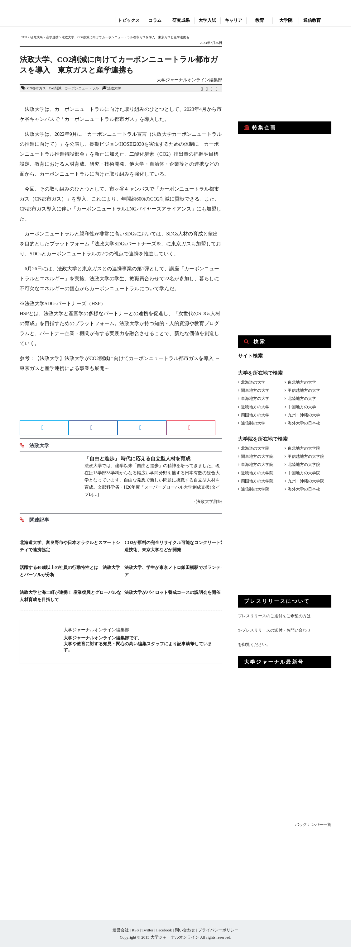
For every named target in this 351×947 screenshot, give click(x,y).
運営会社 (121, 930)
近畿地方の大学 (255, 407)
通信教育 (312, 20)
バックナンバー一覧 (313, 824)
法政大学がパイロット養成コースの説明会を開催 (172, 592)
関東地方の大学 (255, 390)
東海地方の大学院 (257, 464)
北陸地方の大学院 (304, 464)
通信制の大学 (253, 423)
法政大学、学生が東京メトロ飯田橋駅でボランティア (174, 571)
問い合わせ (185, 930)
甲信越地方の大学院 (306, 456)
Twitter (147, 930)
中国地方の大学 (302, 407)
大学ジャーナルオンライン (175, 937)
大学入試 (207, 20)
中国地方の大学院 (304, 473)
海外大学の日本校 (304, 423)
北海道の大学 (253, 382)
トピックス (129, 20)
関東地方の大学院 (257, 456)
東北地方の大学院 (304, 448)
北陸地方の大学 (302, 398)
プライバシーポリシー (218, 930)
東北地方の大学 (302, 382)
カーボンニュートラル (82, 88)
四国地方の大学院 (257, 481)
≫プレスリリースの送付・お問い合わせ (274, 630)
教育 (259, 20)
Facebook (164, 930)
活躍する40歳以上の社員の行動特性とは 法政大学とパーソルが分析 (70, 571)
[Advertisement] (121, 398)
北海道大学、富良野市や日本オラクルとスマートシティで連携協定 (70, 546)
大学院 (285, 20)
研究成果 (181, 20)
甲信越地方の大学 (304, 390)
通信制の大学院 (255, 489)
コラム (154, 20)
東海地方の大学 (255, 398)
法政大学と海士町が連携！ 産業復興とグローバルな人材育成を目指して (70, 596)
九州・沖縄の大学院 (306, 481)
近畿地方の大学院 (257, 473)
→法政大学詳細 (207, 501)
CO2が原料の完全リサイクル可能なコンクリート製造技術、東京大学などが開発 (174, 546)
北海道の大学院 (255, 448)
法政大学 (114, 88)
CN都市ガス (36, 88)
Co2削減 (55, 88)
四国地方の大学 (255, 415)
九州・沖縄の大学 (304, 415)
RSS (135, 930)
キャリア (233, 20)
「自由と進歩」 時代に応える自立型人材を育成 (137, 458)
